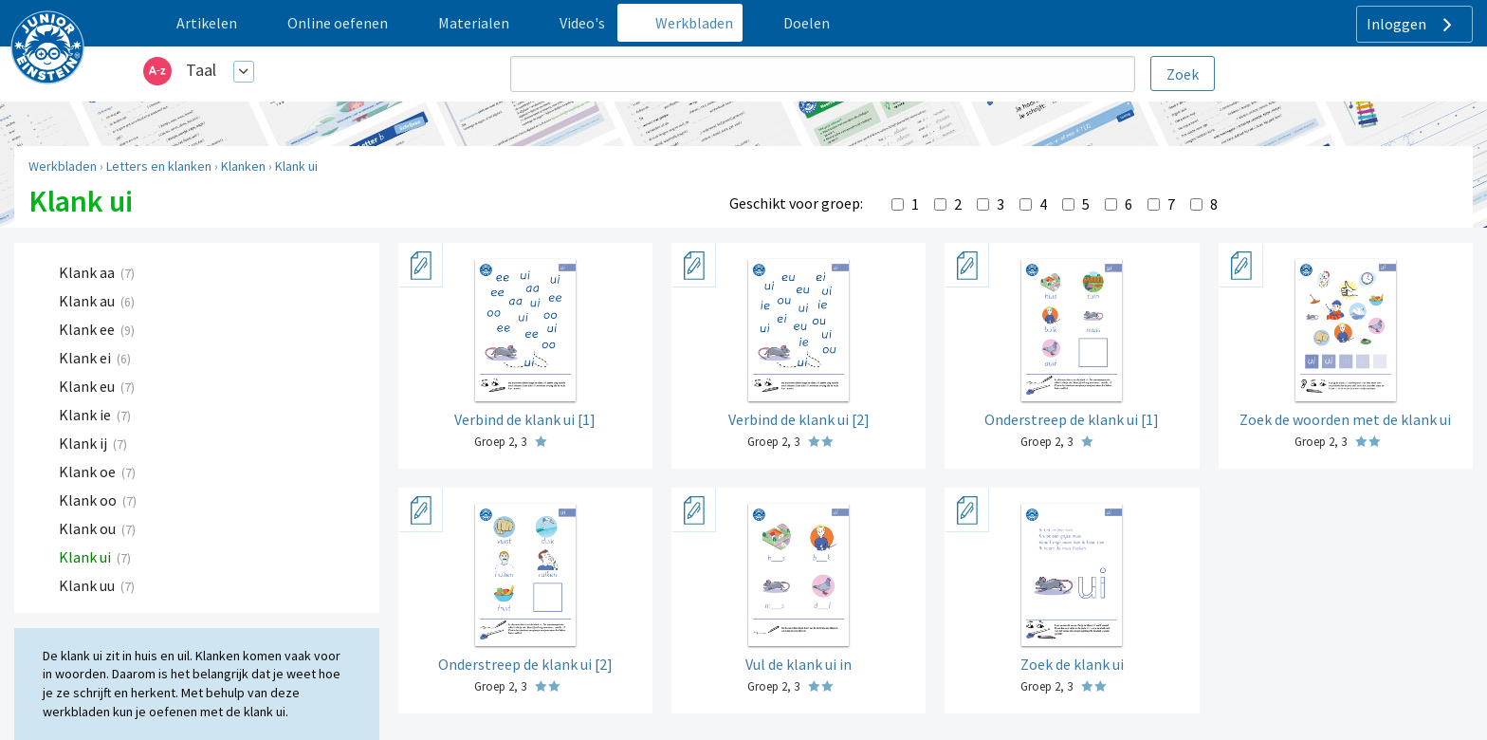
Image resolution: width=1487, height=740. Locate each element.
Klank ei (86, 357)
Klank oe (89, 471)
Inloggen (1412, 24)
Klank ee (88, 329)
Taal (201, 70)
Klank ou (89, 528)
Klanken (243, 166)
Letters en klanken (158, 166)
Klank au (88, 300)
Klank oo (89, 499)
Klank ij (84, 443)
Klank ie (86, 414)
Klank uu (88, 585)
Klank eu (88, 386)
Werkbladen (62, 166)
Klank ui (296, 166)
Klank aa (88, 272)
